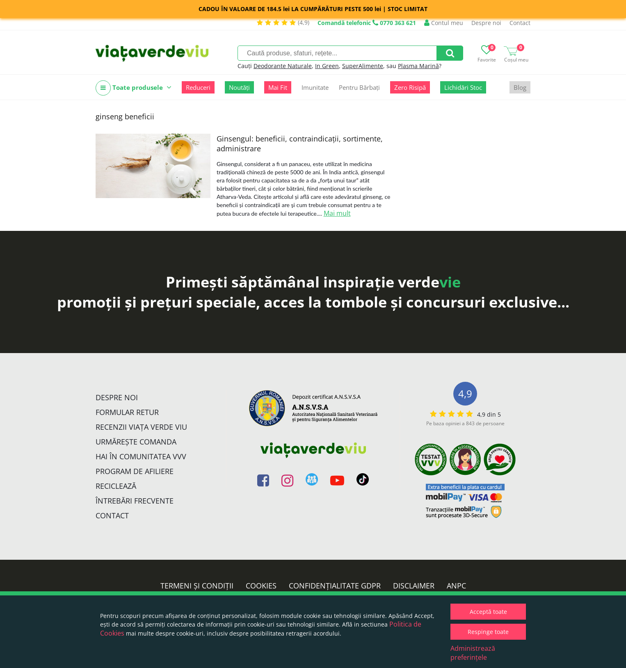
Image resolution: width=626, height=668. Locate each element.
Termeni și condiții (196, 585)
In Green (327, 66)
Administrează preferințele (472, 653)
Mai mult (337, 213)
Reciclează (116, 486)
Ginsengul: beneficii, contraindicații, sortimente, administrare (300, 143)
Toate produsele (133, 88)
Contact (519, 23)
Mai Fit (277, 87)
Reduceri (198, 87)
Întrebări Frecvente (135, 501)
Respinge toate (488, 632)
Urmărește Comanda (136, 442)
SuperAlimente (362, 66)
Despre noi (486, 23)
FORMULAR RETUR (127, 412)
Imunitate (315, 87)
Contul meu (443, 23)
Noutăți (239, 87)
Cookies (261, 585)
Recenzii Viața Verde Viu (141, 427)
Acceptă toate (488, 612)
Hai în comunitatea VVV (141, 456)
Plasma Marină (418, 66)
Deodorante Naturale (283, 66)
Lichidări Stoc (463, 87)
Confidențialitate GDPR (335, 585)
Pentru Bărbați (359, 87)
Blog (520, 87)
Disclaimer (413, 585)
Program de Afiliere (135, 471)
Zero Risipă (410, 87)
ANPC (456, 585)
